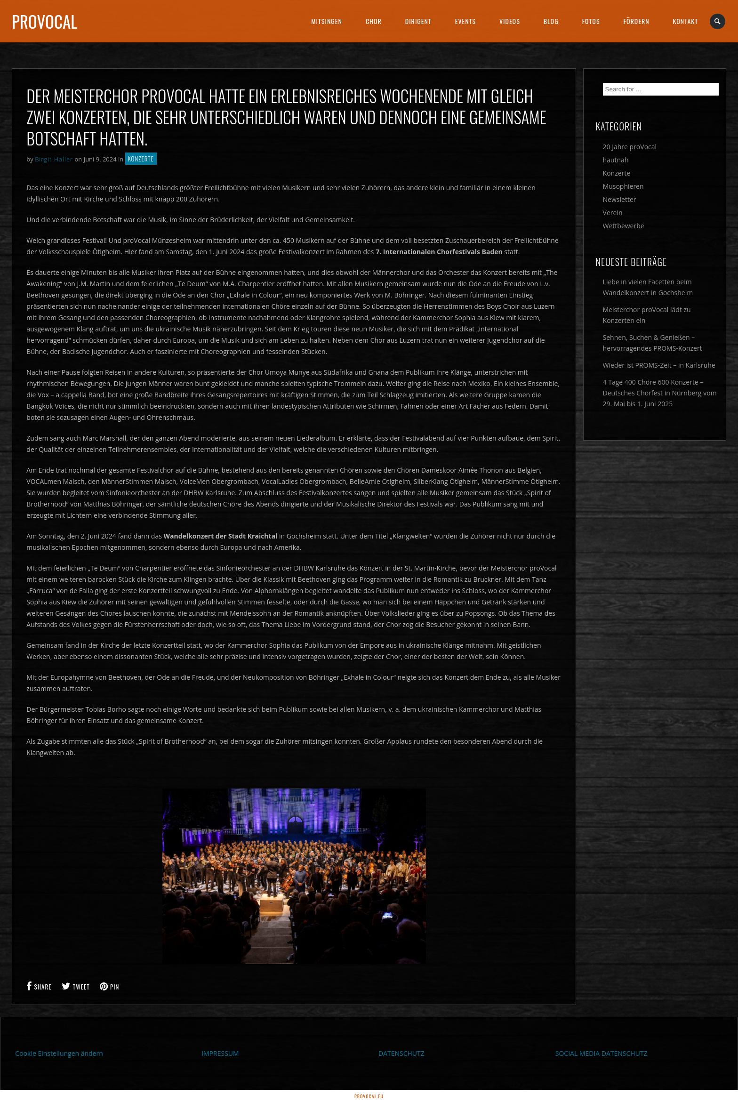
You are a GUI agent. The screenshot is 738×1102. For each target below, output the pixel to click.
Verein (613, 212)
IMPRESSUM (220, 1053)
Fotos (591, 21)
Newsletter (619, 199)
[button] (20, 1081)
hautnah (616, 159)
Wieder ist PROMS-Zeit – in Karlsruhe (659, 365)
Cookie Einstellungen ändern (59, 1053)
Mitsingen (326, 21)
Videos (509, 21)
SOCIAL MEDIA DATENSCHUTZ (601, 1053)
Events (465, 21)
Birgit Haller (54, 159)
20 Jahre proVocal (630, 146)
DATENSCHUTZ (401, 1053)
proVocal (44, 21)
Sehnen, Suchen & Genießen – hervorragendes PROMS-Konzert (652, 343)
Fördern (637, 21)
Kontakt (685, 21)
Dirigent (418, 21)
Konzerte (141, 158)
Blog (551, 21)
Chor (374, 21)
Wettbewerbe (623, 225)
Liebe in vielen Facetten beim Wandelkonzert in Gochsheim (648, 287)
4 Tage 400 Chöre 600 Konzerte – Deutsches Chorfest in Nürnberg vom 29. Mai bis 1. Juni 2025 (660, 393)
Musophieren (623, 186)
